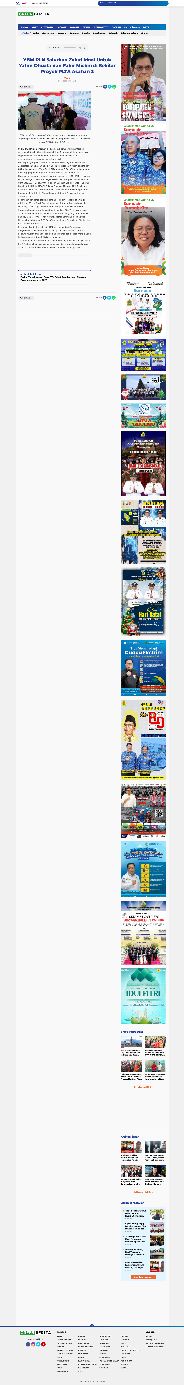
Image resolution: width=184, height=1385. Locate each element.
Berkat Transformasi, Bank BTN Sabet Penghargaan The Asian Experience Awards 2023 (53, 279)
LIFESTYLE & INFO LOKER (131, 1350)
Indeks (24, 27)
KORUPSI (82, 1350)
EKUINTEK (104, 1340)
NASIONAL (125, 1354)
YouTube (45, 1345)
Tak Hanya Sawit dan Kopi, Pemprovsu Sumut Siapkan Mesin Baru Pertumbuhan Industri (135, 1239)
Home (23, 3)
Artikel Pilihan (130, 1136)
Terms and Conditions (155, 1347)
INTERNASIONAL (85, 1347)
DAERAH (116, 27)
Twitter (39, 1345)
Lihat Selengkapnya (143, 1277)
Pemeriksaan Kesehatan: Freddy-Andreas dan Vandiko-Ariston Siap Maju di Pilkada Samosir (155, 1076)
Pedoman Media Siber (155, 1343)
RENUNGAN (83, 1368)
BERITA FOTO (101, 27)
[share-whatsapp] (114, 87)
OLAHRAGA (104, 1357)
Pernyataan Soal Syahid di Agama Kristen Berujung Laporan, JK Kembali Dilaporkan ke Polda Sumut (131, 1181)
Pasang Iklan (151, 1340)
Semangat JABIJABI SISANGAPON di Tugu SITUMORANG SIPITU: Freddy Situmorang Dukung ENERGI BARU (154, 1052)
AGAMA (62, 27)
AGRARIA (74, 27)
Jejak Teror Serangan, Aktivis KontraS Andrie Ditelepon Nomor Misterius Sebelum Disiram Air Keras (154, 1181)
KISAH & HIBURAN (65, 1350)
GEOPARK (125, 1340)
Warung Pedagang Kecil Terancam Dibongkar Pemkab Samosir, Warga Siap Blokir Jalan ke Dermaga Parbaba (135, 1252)
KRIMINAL (103, 1350)
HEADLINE (104, 1343)
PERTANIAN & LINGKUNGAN (88, 1364)
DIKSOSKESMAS (64, 1340)
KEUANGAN (126, 1347)
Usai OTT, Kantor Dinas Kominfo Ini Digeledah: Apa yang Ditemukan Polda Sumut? (154, 1157)
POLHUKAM (104, 1364)
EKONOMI (82, 1340)
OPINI (123, 1357)
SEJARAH (125, 1368)
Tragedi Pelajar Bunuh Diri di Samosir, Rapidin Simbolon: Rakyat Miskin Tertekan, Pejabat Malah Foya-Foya (135, 1213)
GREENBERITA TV (64, 1343)
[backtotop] (92, 1326)
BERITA (87, 27)
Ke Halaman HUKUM (143, 1192)
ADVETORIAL (48, 27)
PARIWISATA (84, 1361)
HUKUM (60, 1347)
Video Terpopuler (132, 1031)
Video (26, 33)
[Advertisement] (143, 1111)
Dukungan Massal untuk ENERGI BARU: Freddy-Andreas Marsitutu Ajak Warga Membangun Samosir (131, 1076)
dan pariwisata (132, 27)
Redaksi (149, 1336)
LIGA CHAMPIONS (65, 1354)
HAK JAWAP (83, 1343)
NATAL (60, 1357)
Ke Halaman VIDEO (143, 1087)
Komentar (26, 87)
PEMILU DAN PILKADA (109, 1361)
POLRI (59, 1368)
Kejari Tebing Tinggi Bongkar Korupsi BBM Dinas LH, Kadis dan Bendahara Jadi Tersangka (135, 1226)
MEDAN (102, 1354)
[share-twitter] (110, 87)
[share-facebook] (105, 87)
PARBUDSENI (63, 1361)
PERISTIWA (62, 1364)
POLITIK (124, 1364)
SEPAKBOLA (62, 1371)
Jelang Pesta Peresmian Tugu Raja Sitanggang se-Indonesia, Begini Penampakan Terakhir (131, 1052)
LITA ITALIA (83, 1354)
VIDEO (81, 1371)
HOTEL (124, 1343)
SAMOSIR (103, 1368)
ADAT (34, 27)
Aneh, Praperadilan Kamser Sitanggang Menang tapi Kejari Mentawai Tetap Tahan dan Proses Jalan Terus (130, 1157)
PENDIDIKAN (126, 1361)
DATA (146, 27)
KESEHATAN (104, 1347)
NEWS (81, 1357)
